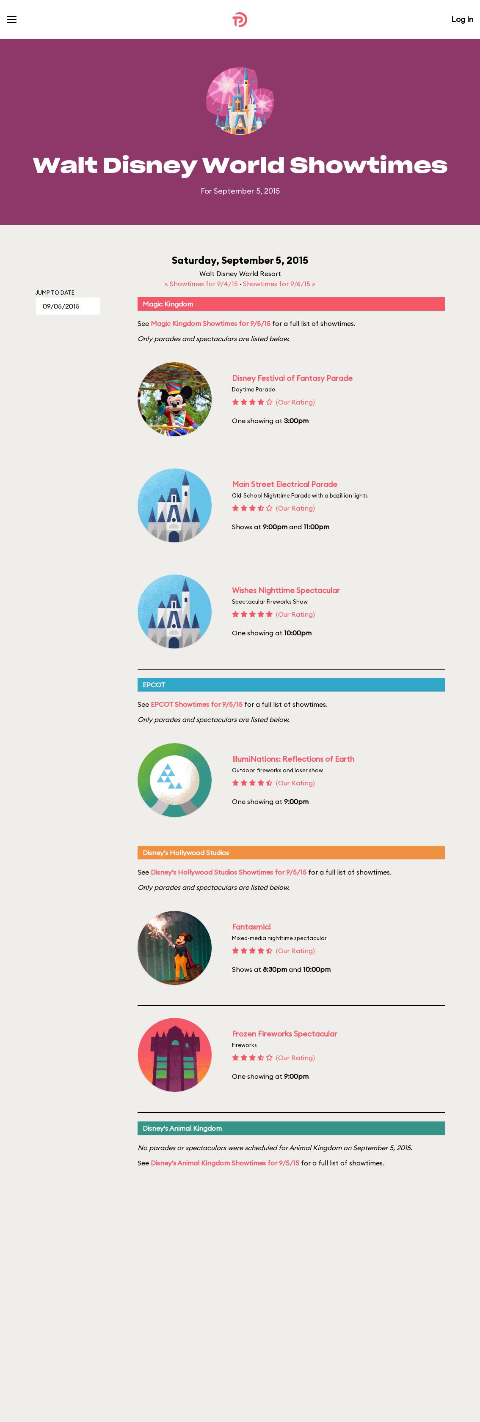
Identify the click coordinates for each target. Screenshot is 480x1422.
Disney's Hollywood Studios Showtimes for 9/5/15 (228, 872)
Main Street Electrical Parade (284, 484)
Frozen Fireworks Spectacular (284, 1034)
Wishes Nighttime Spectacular (286, 590)
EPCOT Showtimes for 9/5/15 (197, 704)
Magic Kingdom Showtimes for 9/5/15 (210, 323)
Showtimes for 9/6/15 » (279, 283)
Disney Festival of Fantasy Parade (292, 378)
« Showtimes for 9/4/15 (202, 283)
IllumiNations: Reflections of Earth (293, 759)
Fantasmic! (251, 927)
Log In (462, 19)
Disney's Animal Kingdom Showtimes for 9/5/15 (225, 1163)
